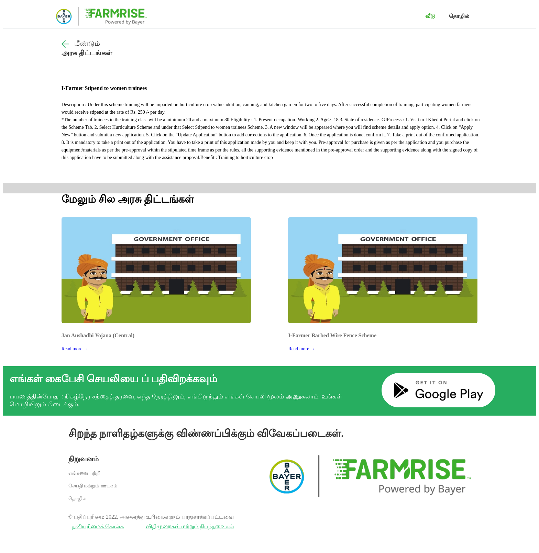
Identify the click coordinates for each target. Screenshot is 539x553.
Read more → (75, 348)
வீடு (430, 16)
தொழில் (459, 16)
